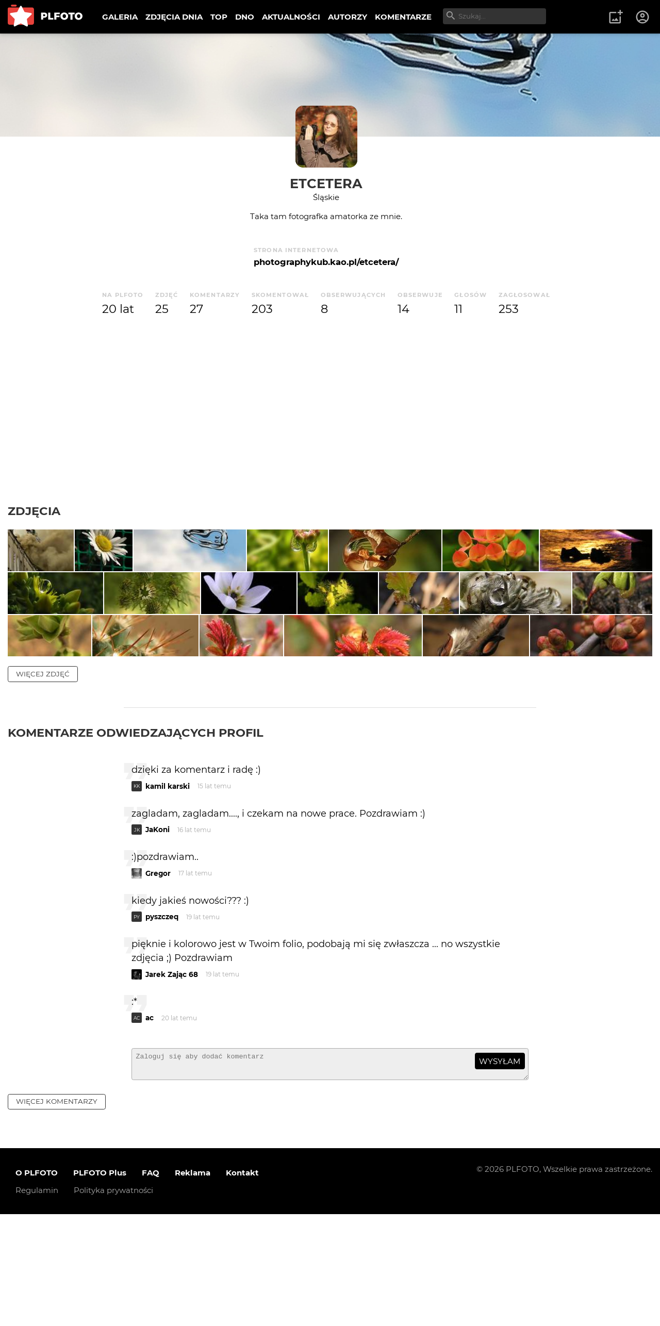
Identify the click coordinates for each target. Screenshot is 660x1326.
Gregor (158, 980)
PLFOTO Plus (99, 1284)
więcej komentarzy (56, 1213)
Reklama (192, 1284)
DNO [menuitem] (244, 17)
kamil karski (167, 893)
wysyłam (499, 1168)
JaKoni (157, 937)
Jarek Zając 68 (171, 1081)
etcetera (326, 183)
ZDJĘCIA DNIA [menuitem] (174, 17)
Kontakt (242, 1284)
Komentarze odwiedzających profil (135, 840)
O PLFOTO (36, 1284)
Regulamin (36, 1302)
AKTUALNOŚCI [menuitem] (291, 17)
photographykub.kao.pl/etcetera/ (326, 262)
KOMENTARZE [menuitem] (403, 17)
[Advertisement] (330, 411)
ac (149, 1125)
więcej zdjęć (43, 781)
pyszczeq (161, 1024)
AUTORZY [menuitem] (347, 17)
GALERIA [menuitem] (120, 17)
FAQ (150, 1284)
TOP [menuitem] (218, 17)
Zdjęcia (34, 511)
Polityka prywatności (113, 1302)
